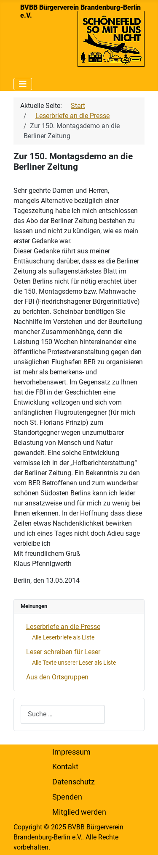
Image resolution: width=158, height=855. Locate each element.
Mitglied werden (79, 812)
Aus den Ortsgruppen (57, 677)
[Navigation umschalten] (22, 84)
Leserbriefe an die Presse (63, 627)
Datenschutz (73, 782)
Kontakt (65, 767)
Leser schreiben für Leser (63, 652)
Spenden (67, 797)
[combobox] (63, 714)
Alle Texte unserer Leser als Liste (74, 662)
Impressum (71, 752)
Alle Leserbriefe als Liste (63, 637)
